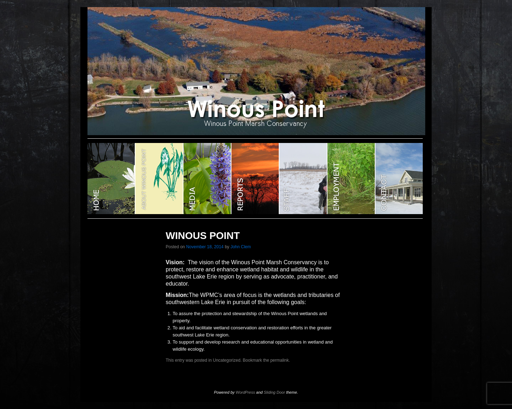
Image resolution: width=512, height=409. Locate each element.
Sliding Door (274, 392)
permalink (279, 360)
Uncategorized (226, 360)
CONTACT (399, 178)
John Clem (240, 246)
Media (207, 178)
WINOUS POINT (111, 178)
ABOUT (159, 178)
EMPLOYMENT (351, 178)
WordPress (245, 392)
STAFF (303, 178)
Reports (255, 178)
